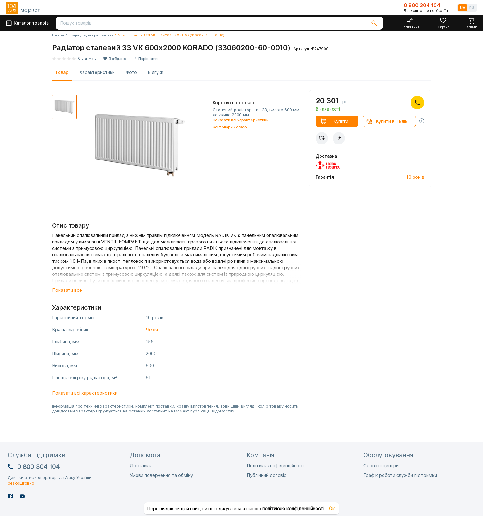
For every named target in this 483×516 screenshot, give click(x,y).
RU (471, 8)
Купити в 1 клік (391, 121)
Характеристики (97, 72)
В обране (117, 58)
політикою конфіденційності (293, 508)
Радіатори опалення (98, 35)
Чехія (152, 329)
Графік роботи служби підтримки (400, 475)
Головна (58, 35)
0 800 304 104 (422, 5)
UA (462, 8)
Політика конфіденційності (276, 466)
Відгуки (155, 72)
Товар (61, 72)
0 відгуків (87, 58)
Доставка (140, 466)
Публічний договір (267, 475)
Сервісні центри (381, 466)
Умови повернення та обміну (161, 475)
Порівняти (148, 58)
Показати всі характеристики (240, 120)
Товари (73, 35)
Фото (131, 72)
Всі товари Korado (230, 127)
